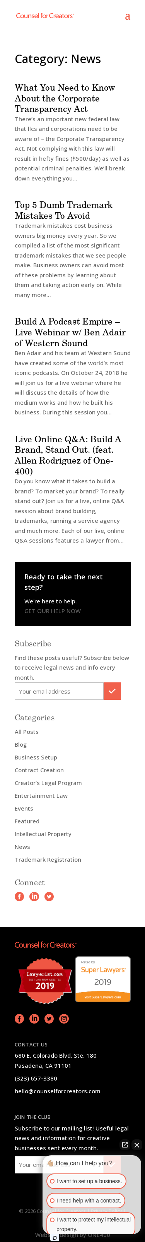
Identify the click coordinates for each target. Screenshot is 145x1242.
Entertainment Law (41, 795)
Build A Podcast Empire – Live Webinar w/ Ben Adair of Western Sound (70, 331)
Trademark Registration (48, 859)
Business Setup (36, 757)
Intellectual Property (43, 834)
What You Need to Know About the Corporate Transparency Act (65, 98)
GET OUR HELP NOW (52, 611)
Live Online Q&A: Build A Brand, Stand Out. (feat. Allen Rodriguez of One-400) (68, 455)
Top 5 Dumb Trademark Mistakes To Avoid (64, 210)
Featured (27, 821)
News (22, 846)
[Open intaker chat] (54, 1237)
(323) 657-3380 (36, 1078)
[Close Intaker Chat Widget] (136, 1144)
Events (24, 808)
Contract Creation (39, 770)
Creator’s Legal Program (48, 783)
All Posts (27, 731)
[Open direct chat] (124, 1144)
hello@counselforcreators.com (58, 1091)
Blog (21, 744)
